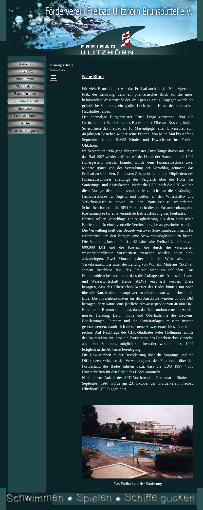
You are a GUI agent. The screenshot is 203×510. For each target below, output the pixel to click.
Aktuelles (26, 64)
